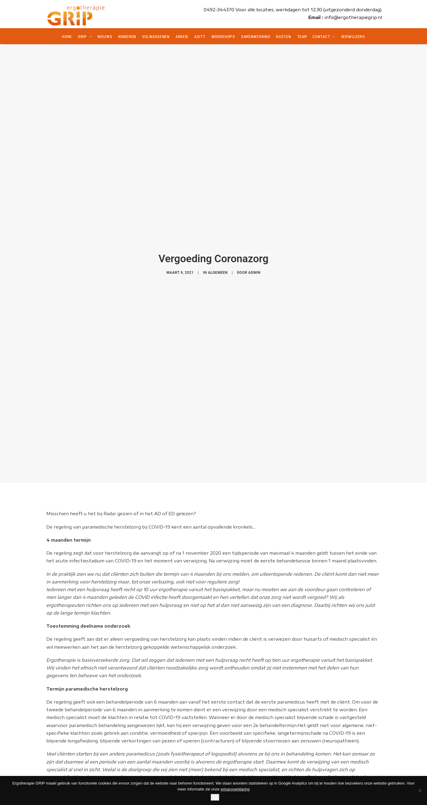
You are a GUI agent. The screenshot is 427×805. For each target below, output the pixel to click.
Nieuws (105, 36)
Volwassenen (156, 36)
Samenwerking (255, 36)
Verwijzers (353, 36)
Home (67, 36)
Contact (324, 36)
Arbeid (182, 36)
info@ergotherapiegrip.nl (353, 17)
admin (254, 267)
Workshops (223, 36)
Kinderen (127, 36)
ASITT (199, 36)
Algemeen (217, 267)
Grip (85, 36)
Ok (215, 797)
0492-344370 (219, 9)
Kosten (283, 36)
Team (302, 36)
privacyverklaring (235, 789)
